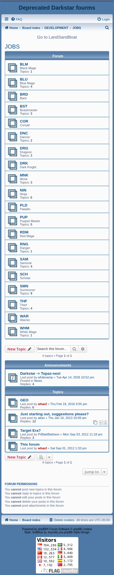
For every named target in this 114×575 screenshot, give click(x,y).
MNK (24, 175)
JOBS (12, 46)
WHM (24, 328)
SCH (24, 274)
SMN (24, 286)
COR (24, 121)
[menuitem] (16, 19)
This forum (30, 444)
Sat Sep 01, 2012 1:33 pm (68, 448)
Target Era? (30, 430)
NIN (23, 190)
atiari (41, 418)
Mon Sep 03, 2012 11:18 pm (82, 434)
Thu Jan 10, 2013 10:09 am (67, 418)
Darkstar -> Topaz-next (40, 373)
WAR (24, 316)
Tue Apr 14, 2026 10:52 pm (75, 377)
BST (23, 106)
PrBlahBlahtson (48, 434)
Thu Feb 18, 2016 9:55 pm (68, 404)
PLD (23, 205)
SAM (24, 259)
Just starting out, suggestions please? (54, 414)
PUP (24, 217)
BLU (24, 79)
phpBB (42, 529)
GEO (24, 400)
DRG (24, 148)
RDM (24, 232)
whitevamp (45, 377)
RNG (24, 244)
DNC (24, 133)
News (38, 380)
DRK (24, 163)
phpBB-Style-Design (77, 532)
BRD (24, 94)
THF (23, 301)
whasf (42, 404)
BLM (24, 64)
